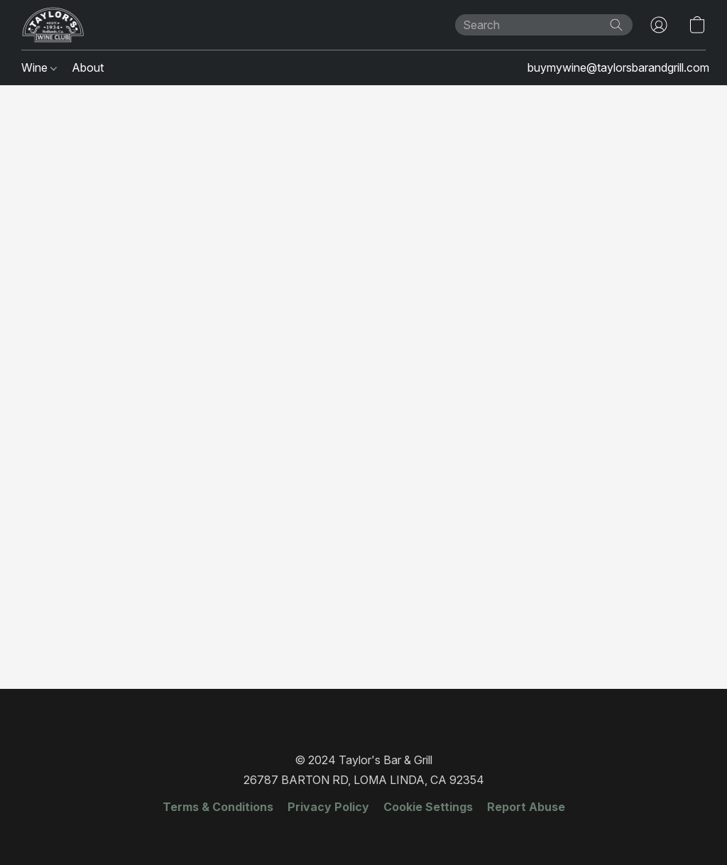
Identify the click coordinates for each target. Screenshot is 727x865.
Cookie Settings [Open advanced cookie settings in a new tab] (428, 807)
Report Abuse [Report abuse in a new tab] (526, 807)
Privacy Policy (328, 807)
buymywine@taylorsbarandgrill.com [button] (618, 67)
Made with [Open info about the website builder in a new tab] (363, 834)
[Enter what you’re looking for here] (544, 25)
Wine (39, 67)
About (88, 67)
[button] (52, 25)
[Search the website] (616, 25)
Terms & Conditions (218, 807)
